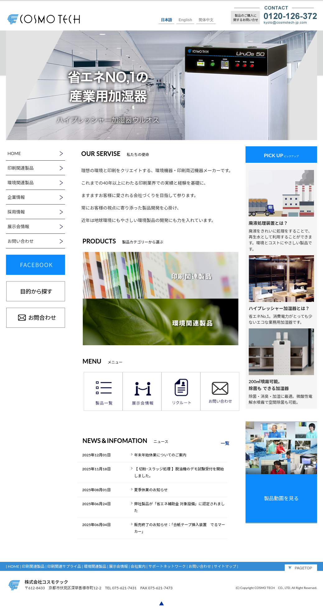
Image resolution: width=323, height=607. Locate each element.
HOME (13, 566)
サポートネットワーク (167, 566)
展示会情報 (118, 566)
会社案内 (138, 566)
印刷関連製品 (33, 566)
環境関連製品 (95, 566)
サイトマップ (225, 566)
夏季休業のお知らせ (151, 489)
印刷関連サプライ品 (64, 566)
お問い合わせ (200, 566)
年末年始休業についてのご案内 (160, 455)
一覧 (225, 443)
